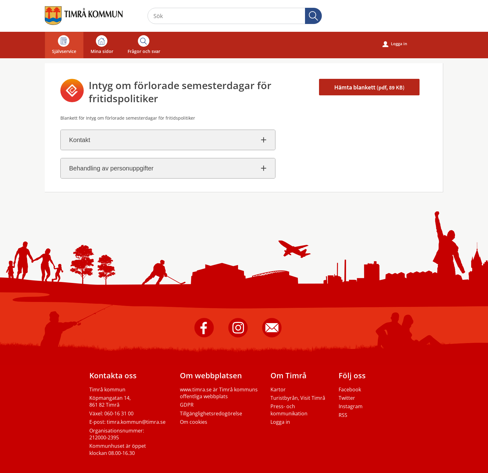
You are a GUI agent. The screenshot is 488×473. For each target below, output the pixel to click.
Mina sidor (102, 44)
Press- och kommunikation (288, 410)
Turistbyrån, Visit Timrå (297, 397)
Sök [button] (313, 16)
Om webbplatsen (211, 375)
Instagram (351, 406)
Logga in (394, 44)
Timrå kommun (107, 389)
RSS (343, 415)
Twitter (347, 397)
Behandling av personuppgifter (111, 168)
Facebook (350, 389)
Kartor (278, 389)
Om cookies (193, 421)
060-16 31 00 (119, 413)
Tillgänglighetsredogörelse (211, 413)
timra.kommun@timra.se (136, 421)
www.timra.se (196, 389)
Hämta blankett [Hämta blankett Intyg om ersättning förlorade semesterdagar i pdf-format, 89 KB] (369, 87)
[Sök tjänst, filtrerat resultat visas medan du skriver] (235, 16)
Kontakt (79, 139)
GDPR (187, 404)
